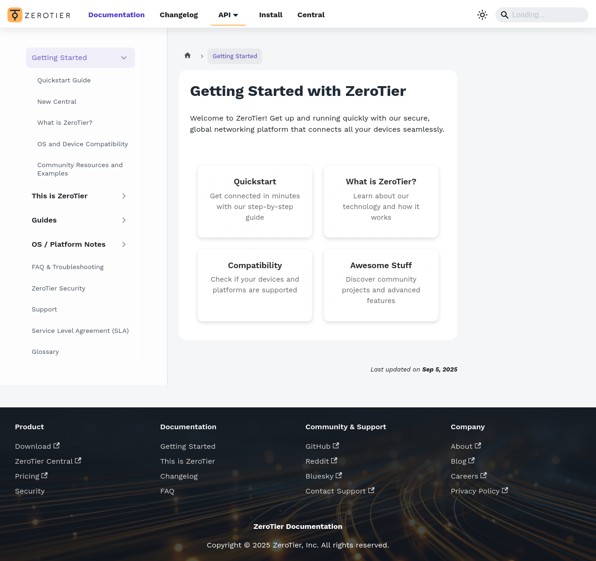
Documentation (116, 14)
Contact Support (339, 491)
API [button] (224, 14)
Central (311, 14)
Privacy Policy (479, 491)
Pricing (31, 476)
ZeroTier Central (48, 461)
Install (270, 14)
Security (30, 491)
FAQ (167, 491)
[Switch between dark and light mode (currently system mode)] (482, 14)
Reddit (321, 461)
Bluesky (323, 476)
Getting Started (188, 446)
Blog (463, 461)
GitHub (322, 446)
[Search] (542, 14)
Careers (469, 476)
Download (37, 446)
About (466, 446)
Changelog (179, 14)
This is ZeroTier (187, 461)
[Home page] (187, 56)
